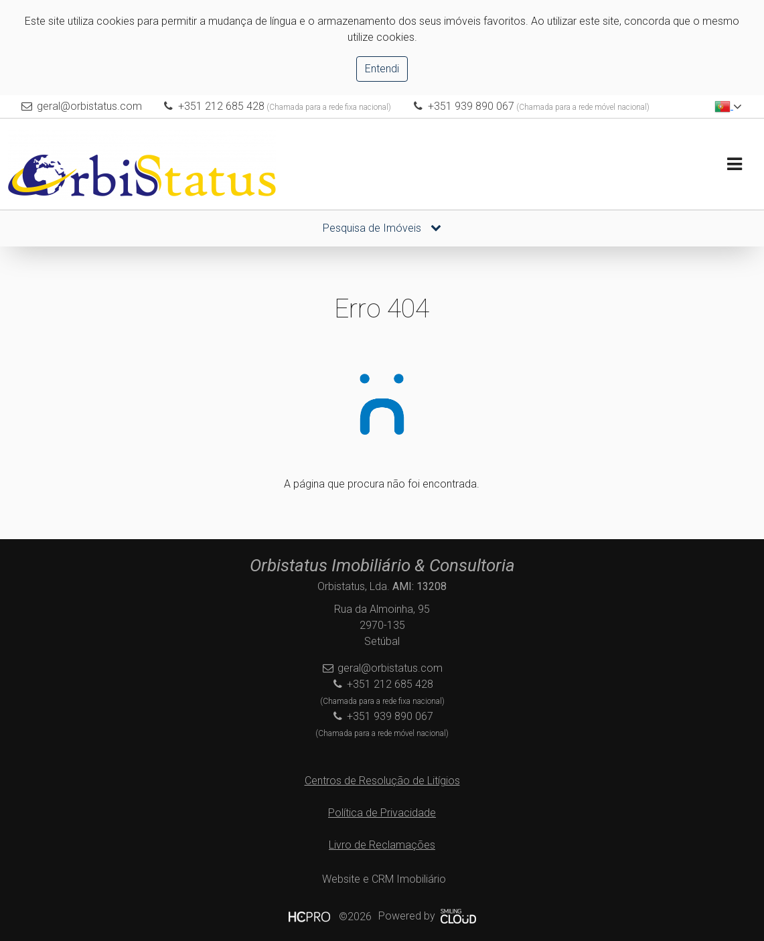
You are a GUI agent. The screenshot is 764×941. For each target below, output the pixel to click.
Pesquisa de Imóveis (382, 228)
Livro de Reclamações (382, 845)
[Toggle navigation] (734, 164)
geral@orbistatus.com (89, 106)
